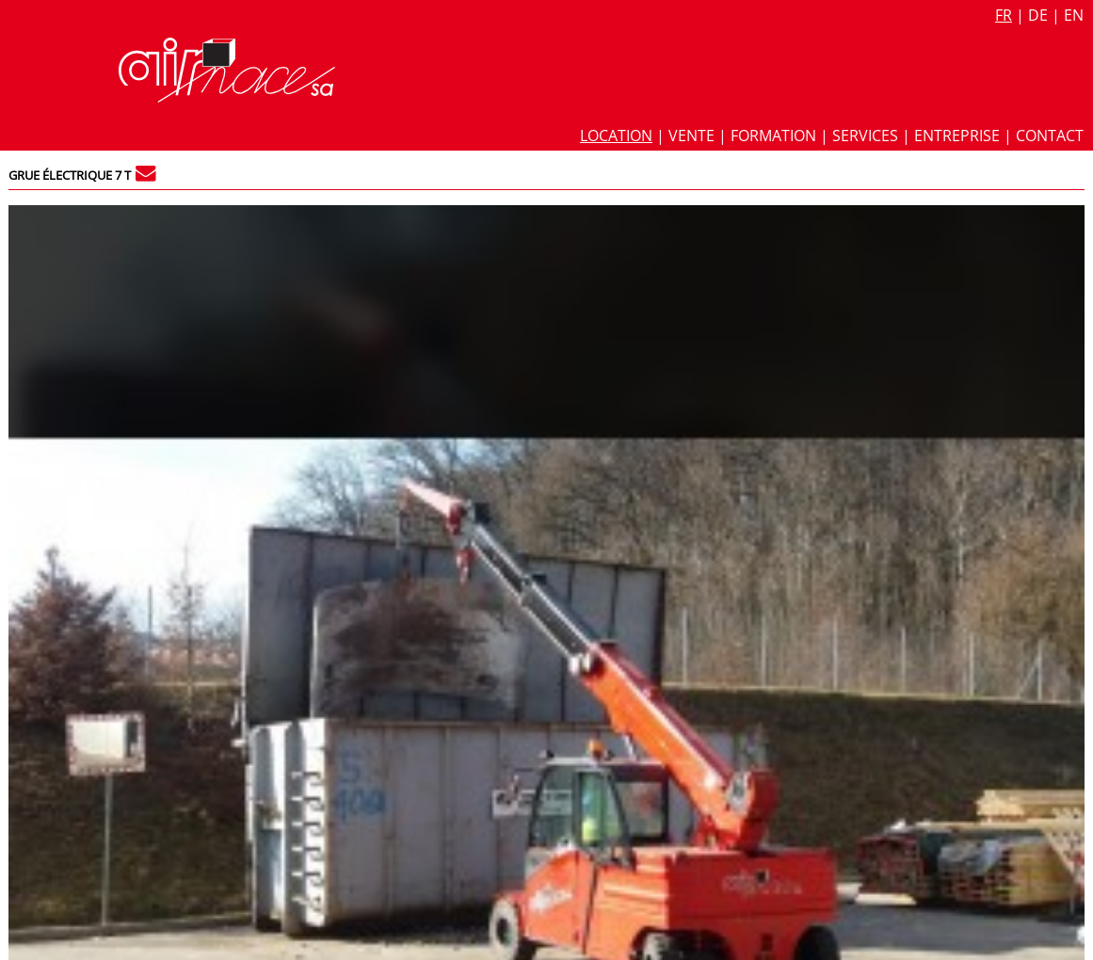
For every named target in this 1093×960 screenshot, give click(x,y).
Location (616, 135)
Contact (1050, 135)
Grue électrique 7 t (69, 175)
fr (1003, 15)
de (1038, 15)
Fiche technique (795, 244)
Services (865, 135)
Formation (773, 135)
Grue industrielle (927, 457)
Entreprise (957, 135)
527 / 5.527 (1042, 218)
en (1074, 15)
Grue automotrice (795, 457)
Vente (691, 135)
